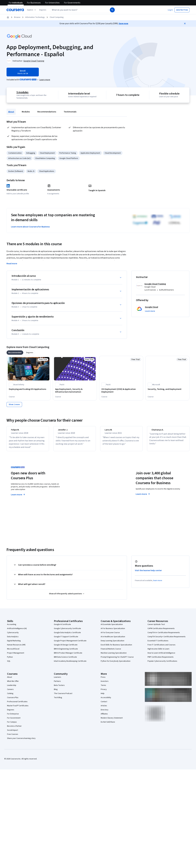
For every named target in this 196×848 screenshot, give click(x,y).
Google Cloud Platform (68, 158)
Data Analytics (13, 639)
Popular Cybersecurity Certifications (162, 663)
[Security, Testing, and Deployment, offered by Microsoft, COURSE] (167, 389)
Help (102, 696)
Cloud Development (113, 153)
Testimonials (70, 111)
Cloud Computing (57, 17)
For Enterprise (13, 716)
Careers (10, 691)
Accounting (11, 627)
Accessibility (106, 700)
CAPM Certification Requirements (161, 631)
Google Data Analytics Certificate (67, 635)
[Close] (184, 23)
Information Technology (35, 17)
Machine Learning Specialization (114, 655)
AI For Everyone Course (110, 635)
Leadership (11, 687)
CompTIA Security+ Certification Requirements (167, 639)
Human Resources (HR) (16, 647)
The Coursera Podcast (63, 696)
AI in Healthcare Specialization (113, 639)
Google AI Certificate (62, 627)
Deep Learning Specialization (112, 643)
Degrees (10, 712)
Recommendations (46, 111)
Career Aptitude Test (156, 627)
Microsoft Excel (13, 651)
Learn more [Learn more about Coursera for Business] (143, 496)
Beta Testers (59, 687)
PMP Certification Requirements (161, 659)
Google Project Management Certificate (70, 643)
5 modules (22, 92)
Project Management (15, 655)
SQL (8, 663)
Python (10, 659)
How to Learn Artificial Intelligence (161, 655)
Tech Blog (58, 700)
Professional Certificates (17, 704)
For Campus (12, 724)
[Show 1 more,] (14, 404)
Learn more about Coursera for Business (30, 226)
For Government (13, 720)
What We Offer (13, 683)
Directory (104, 712)
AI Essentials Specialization (112, 627)
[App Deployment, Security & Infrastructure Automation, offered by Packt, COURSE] (75, 390)
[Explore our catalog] (32, 9)
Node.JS (31, 171)
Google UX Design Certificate (65, 647)
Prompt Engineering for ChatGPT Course (117, 659)
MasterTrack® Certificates (17, 708)
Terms (103, 687)
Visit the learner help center (148, 572)
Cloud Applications (46, 171)
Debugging (30, 153)
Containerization (15, 153)
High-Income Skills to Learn (158, 651)
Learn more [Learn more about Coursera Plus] (18, 497)
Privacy (104, 691)
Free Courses (12, 736)
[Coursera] (15, 10)
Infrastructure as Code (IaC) (19, 158)
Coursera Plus (12, 700)
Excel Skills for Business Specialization (116, 647)
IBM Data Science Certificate (65, 659)
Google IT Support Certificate (66, 639)
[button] (42, 9)
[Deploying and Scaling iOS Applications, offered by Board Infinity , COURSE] (28, 389)
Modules (26, 111)
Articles (104, 708)
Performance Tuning (67, 153)
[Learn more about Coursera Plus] (44, 79)
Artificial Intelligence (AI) (17, 631)
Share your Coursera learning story (21, 740)
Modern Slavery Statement (112, 720)
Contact (104, 704)
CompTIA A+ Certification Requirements (164, 635)
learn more (157, 583)
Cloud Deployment (47, 153)
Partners (57, 683)
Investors (104, 683)
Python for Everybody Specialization (115, 663)
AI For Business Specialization (113, 631)
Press (103, 679)
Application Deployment (90, 153)
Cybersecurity (13, 635)
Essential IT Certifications (158, 643)
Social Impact (12, 732)
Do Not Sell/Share (108, 724)
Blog (56, 691)
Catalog (10, 696)
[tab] (15, 352)
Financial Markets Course (111, 651)
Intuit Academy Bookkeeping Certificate (70, 663)
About (11, 111)
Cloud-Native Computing (45, 158)
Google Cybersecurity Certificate (67, 631)
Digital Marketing (14, 643)
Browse (17, 17)
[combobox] (79, 10)
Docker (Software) (15, 171)
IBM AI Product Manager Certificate (68, 655)
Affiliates (104, 716)
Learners (57, 679)
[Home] (7, 17)
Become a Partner (14, 728)
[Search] (112, 9)
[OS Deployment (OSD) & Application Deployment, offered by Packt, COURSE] (121, 390)
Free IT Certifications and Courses (161, 647)
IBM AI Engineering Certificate (66, 651)
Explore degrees (82, 491)
